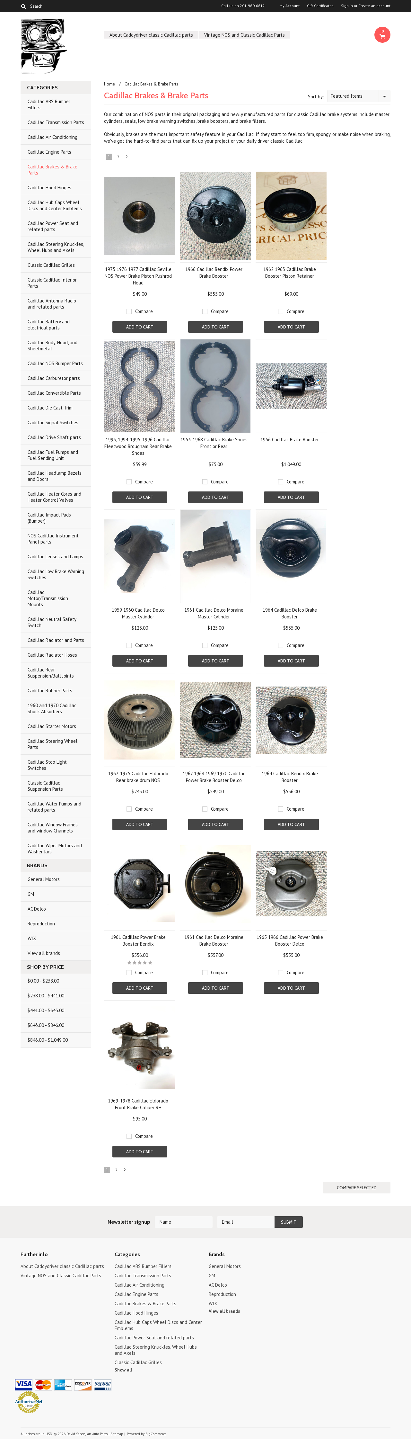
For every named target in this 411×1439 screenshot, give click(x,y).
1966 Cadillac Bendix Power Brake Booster (213, 272)
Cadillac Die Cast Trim (50, 408)
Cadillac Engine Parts (49, 152)
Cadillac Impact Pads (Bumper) (49, 518)
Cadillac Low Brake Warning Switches (56, 574)
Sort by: (316, 97)
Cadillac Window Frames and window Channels (53, 828)
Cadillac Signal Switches (53, 422)
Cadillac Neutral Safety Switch (52, 622)
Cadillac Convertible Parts (54, 393)
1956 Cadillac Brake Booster (289, 439)
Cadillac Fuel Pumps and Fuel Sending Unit (53, 455)
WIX (32, 938)
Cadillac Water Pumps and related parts (54, 807)
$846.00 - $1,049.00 (48, 1040)
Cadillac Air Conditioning (52, 137)
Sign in (347, 6)
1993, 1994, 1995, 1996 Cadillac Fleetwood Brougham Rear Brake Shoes (138, 446)
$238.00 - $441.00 (46, 996)
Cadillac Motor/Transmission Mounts (48, 598)
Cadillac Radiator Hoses (52, 655)
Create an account (374, 6)
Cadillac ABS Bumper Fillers (49, 104)
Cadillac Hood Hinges (49, 187)
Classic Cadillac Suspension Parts (45, 786)
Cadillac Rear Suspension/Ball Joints (51, 673)
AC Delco (37, 909)
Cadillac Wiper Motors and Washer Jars (55, 848)
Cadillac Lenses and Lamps (55, 556)
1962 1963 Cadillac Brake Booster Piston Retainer (289, 272)
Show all (123, 1370)
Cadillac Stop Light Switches (47, 765)
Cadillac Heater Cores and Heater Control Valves (54, 497)
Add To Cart (139, 326)
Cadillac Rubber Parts (50, 691)
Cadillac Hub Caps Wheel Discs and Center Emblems (55, 205)
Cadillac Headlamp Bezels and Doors (55, 476)
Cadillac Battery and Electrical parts (49, 325)
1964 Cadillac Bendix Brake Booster (290, 776)
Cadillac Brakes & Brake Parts (52, 170)
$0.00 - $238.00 (43, 981)
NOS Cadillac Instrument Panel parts (53, 539)
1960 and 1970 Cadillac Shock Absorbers (52, 708)
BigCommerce (156, 1434)
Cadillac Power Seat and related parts (53, 226)
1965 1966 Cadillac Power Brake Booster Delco (290, 940)
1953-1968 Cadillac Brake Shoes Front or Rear (214, 442)
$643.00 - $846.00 (46, 1025)
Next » (127, 157)
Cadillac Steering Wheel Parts (52, 744)
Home (109, 84)
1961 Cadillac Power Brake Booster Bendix (138, 940)
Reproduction (41, 924)
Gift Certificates (320, 6)
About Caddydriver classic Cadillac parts (151, 35)
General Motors (44, 879)
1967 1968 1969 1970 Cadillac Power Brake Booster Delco (214, 776)
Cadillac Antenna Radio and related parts (52, 304)
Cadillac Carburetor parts (54, 378)
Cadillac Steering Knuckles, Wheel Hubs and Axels (56, 247)
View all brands (44, 953)
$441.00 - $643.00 (46, 1010)
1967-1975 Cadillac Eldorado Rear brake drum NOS (138, 776)
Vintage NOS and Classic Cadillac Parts (244, 35)
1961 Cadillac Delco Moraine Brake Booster (213, 940)
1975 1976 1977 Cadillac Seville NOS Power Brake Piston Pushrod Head (138, 276)
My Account (290, 6)
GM (31, 894)
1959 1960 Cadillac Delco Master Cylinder (138, 613)
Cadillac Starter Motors (52, 726)
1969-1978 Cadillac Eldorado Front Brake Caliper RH (138, 1104)
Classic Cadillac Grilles (51, 265)
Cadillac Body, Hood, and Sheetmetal (52, 345)
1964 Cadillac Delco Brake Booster (290, 613)
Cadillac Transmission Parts (56, 122)
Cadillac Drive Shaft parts (54, 437)
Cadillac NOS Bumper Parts (55, 363)
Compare (144, 311)
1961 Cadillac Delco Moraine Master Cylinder (213, 613)
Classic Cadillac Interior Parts (52, 283)
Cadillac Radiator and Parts (56, 640)
